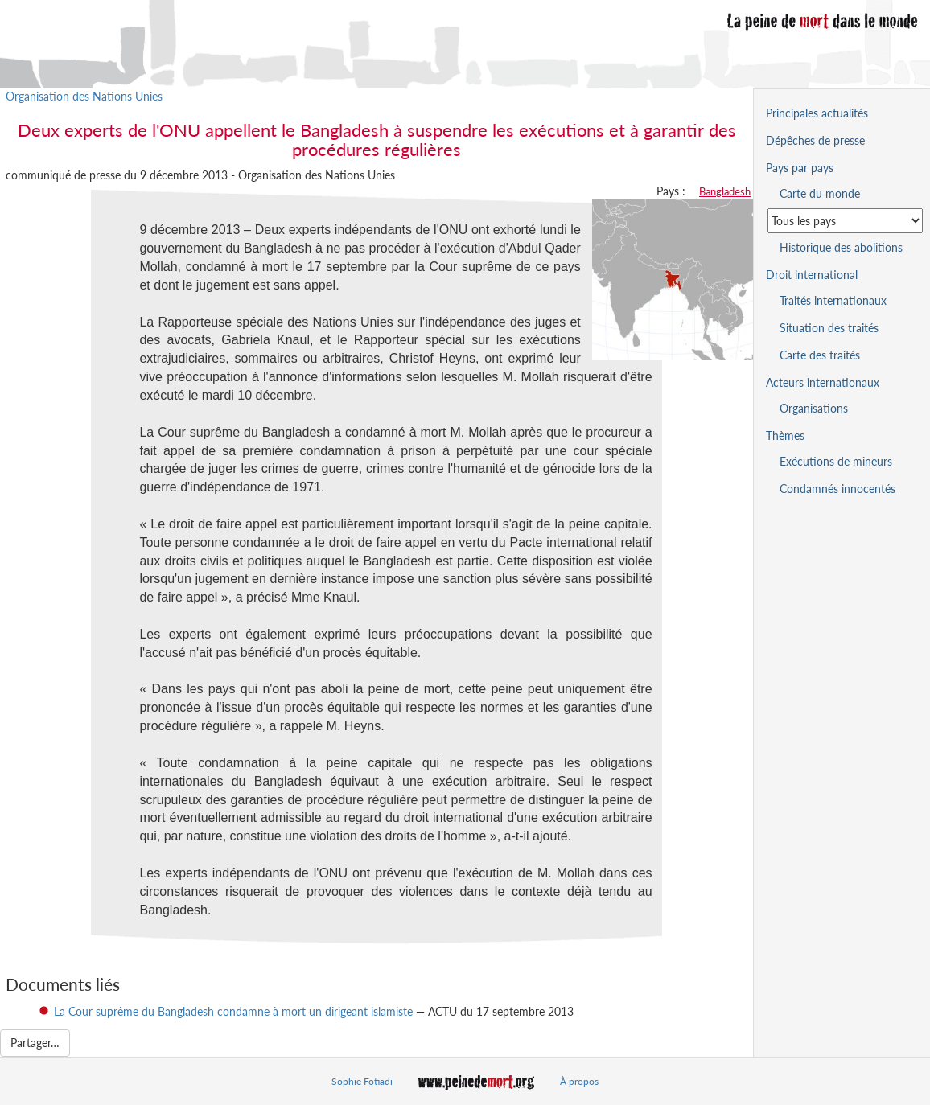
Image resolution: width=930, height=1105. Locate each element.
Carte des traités (820, 355)
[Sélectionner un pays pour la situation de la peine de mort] (845, 220)
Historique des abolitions (841, 247)
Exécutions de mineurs (836, 461)
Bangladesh (725, 191)
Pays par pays (799, 168)
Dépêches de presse (815, 140)
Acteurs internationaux (822, 382)
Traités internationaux (833, 300)
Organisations (814, 408)
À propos (579, 1081)
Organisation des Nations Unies (84, 96)
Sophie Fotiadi (362, 1081)
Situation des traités (829, 328)
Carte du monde (820, 193)
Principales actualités (817, 113)
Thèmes (785, 435)
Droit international (812, 274)
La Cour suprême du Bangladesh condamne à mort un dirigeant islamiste (233, 1011)
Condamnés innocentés (837, 488)
